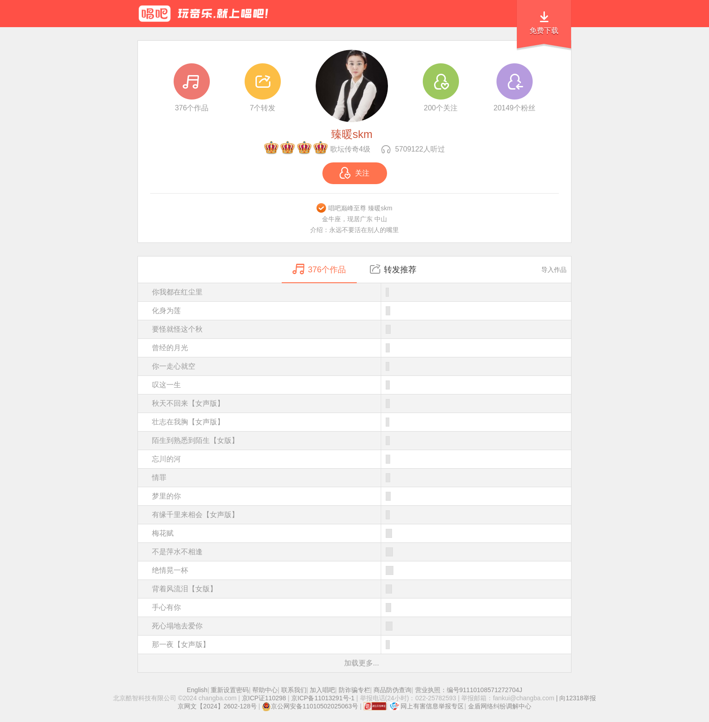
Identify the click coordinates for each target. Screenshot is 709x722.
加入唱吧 (322, 690)
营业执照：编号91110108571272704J (468, 690)
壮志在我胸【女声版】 (361, 422)
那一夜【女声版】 (361, 645)
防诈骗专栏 (354, 690)
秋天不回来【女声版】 (361, 403)
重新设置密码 (230, 690)
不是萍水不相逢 (361, 552)
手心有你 (361, 607)
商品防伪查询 (392, 690)
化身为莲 (361, 311)
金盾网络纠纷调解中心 (499, 706)
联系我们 (294, 690)
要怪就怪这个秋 (361, 329)
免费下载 (543, 30)
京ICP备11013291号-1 (322, 698)
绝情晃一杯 (361, 570)
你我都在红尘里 (361, 292)
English (197, 690)
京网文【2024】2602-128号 (217, 706)
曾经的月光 (361, 348)
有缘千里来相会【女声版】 (361, 515)
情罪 (361, 478)
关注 (354, 173)
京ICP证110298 (264, 698)
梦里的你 (361, 496)
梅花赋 (361, 533)
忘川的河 (361, 459)
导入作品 (554, 269)
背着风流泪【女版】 (361, 589)
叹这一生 (361, 385)
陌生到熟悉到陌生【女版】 (361, 441)
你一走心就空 (361, 366)
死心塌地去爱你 (361, 626)
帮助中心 (265, 690)
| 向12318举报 (575, 698)
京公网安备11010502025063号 (310, 706)
